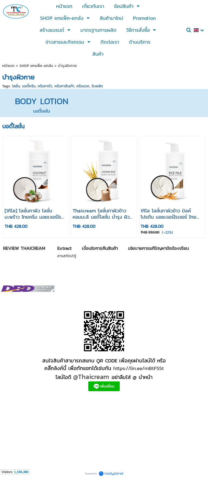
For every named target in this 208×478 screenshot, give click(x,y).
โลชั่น (16, 86)
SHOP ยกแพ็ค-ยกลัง (36, 66)
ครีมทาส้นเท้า (64, 86)
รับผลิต (97, 86)
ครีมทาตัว (45, 86)
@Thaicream (91, 376)
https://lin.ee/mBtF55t (138, 368)
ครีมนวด (82, 86)
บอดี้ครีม (28, 86)
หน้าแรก (8, 66)
